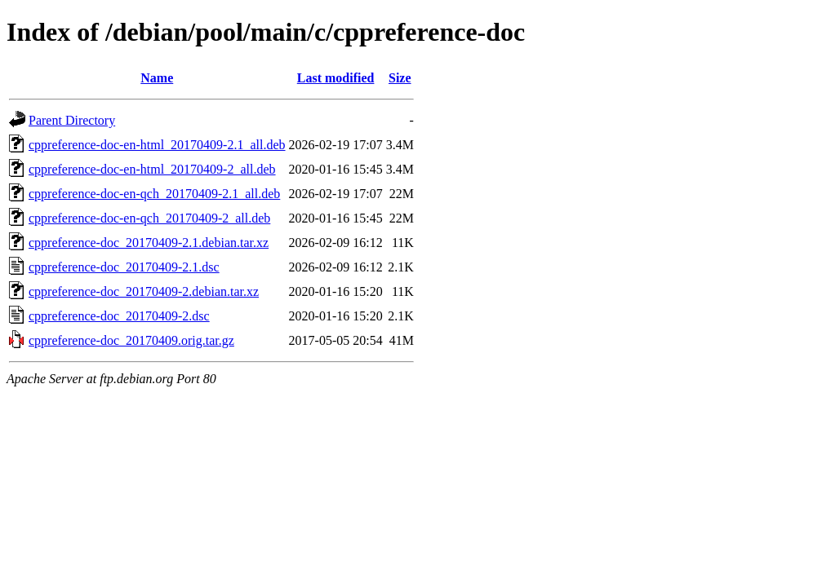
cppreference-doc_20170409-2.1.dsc (124, 267)
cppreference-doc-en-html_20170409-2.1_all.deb (157, 145)
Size (400, 78)
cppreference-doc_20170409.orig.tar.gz (131, 340)
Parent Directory (72, 120)
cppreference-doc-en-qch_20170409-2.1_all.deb (154, 194)
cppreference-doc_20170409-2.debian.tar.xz (144, 291)
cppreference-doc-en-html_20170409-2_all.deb (152, 169)
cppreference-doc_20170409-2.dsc (119, 316)
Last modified (336, 78)
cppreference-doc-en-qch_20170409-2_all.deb (149, 218)
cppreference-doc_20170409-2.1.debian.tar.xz (149, 242)
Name (156, 78)
